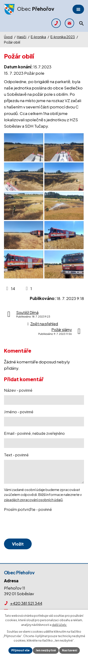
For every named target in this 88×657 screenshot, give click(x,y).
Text (16, 454)
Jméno (18, 411)
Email (34, 433)
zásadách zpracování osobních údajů (33, 500)
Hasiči (21, 37)
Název (18, 390)
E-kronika (38, 37)
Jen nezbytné (46, 650)
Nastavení (69, 650)
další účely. (59, 625)
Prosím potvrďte (28, 509)
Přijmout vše (20, 650)
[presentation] (38, 525)
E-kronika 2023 (62, 37)
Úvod (8, 37)
